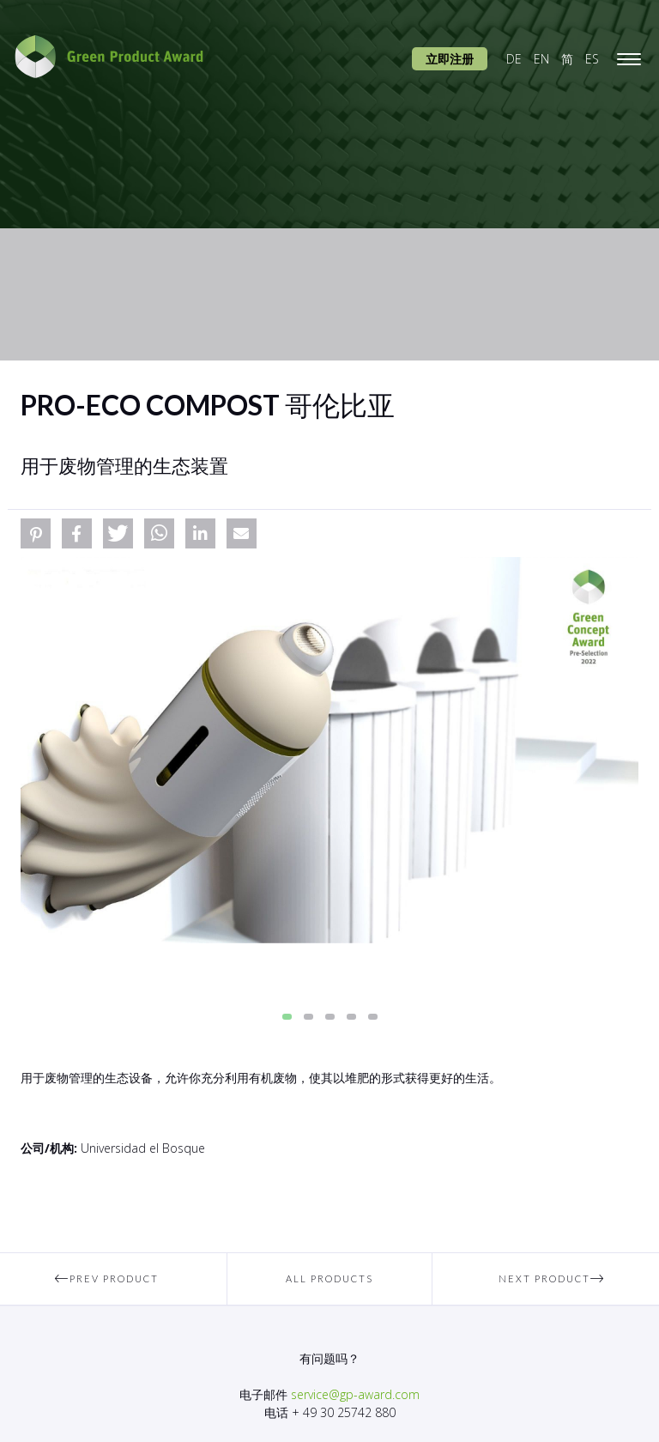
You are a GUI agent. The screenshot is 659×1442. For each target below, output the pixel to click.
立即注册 (450, 59)
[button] (36, 533)
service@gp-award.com (355, 1394)
